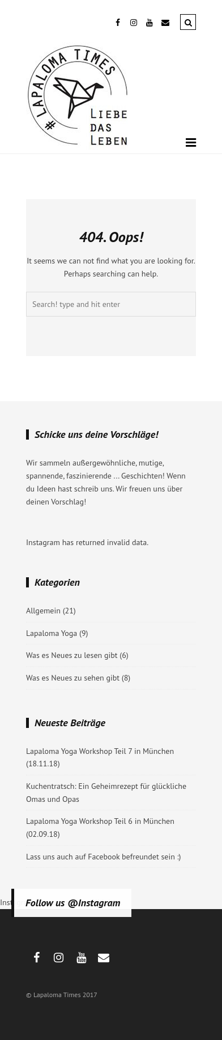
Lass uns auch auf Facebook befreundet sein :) (103, 857)
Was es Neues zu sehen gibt (72, 678)
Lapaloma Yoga (51, 633)
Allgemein (43, 610)
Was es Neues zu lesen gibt (71, 655)
